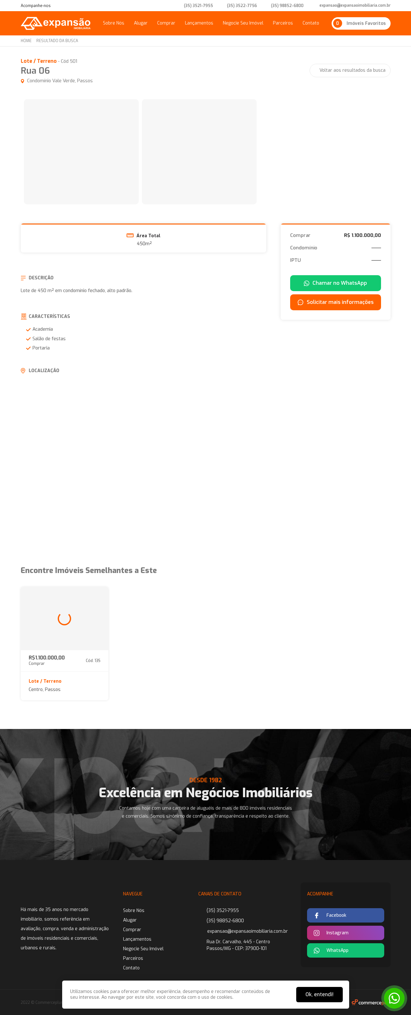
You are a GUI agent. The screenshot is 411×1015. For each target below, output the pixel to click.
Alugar (141, 23)
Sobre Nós (113, 23)
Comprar (166, 23)
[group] (81, 151)
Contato (311, 23)
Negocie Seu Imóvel (243, 23)
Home (26, 41)
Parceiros (283, 23)
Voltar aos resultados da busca (352, 70)
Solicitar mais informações (335, 302)
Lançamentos (199, 23)
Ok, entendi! (319, 994)
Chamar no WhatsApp (335, 283)
